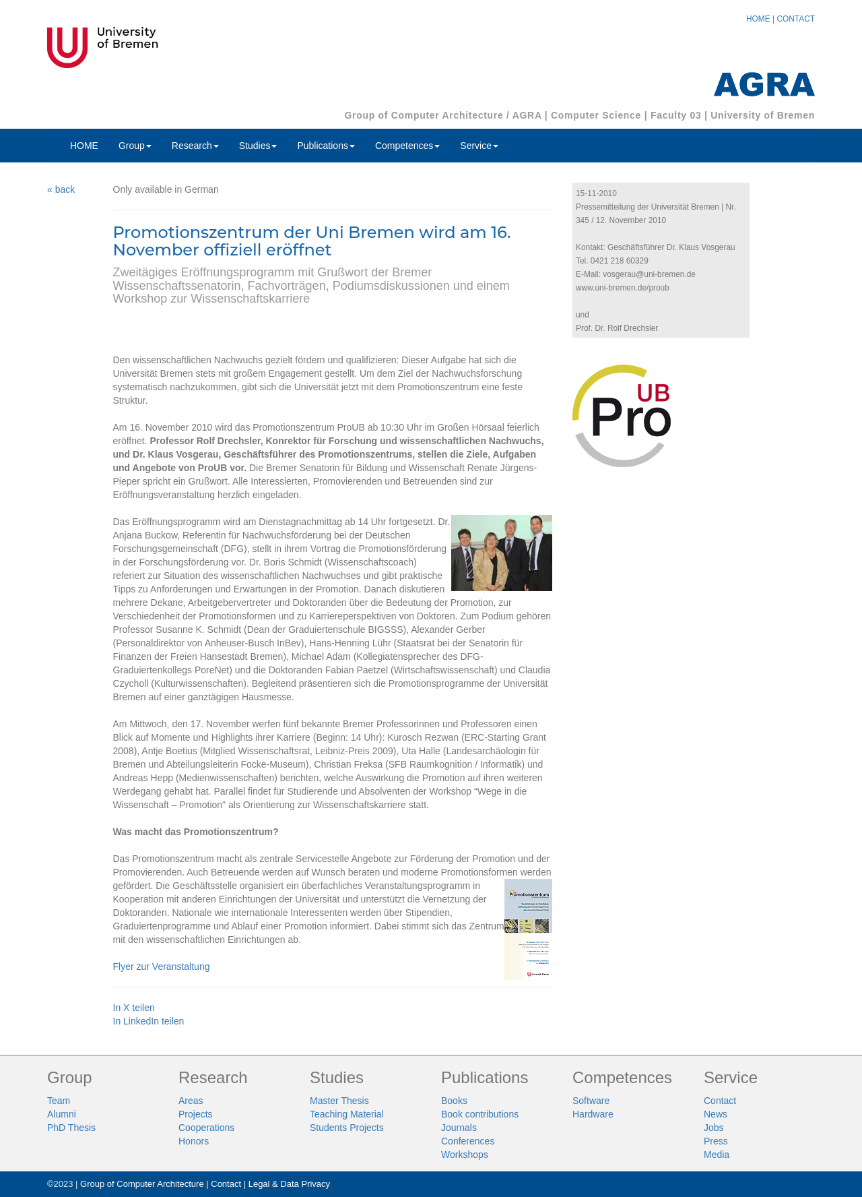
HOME (758, 19)
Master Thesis (339, 1100)
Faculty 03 (676, 115)
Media (716, 1154)
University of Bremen (762, 115)
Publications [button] (326, 145)
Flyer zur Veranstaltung (161, 966)
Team (58, 1100)
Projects (195, 1114)
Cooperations (206, 1127)
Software (590, 1100)
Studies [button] (258, 145)
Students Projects (347, 1127)
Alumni (61, 1114)
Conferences (467, 1141)
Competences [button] (407, 145)
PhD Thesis (71, 1127)
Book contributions (480, 1114)
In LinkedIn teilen (149, 1021)
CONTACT (795, 19)
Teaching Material (347, 1114)
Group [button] (135, 145)
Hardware (593, 1114)
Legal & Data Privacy (289, 1184)
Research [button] (195, 145)
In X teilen (134, 1007)
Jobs (714, 1127)
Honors (193, 1141)
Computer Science (596, 115)
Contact (720, 1100)
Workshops (464, 1154)
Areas (190, 1100)
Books (454, 1100)
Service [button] (479, 145)
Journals (459, 1127)
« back (61, 189)
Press (716, 1141)
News (715, 1114)
